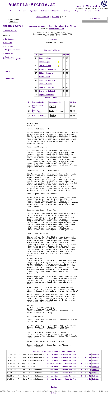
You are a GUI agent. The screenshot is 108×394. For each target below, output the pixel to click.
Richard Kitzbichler (37, 111)
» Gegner (76, 11)
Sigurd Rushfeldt (46, 95)
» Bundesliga (8, 39)
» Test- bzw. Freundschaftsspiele (12, 58)
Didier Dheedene (46, 73)
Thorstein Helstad (47, 91)
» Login (7, 71)
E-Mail (53, 393)
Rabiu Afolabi (45, 66)
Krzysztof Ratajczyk (48, 70)
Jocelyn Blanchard (47, 80)
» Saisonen (21, 11)
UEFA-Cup (55, 17)
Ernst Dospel (44, 62)
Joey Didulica (45, 58)
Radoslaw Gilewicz (40, 116)
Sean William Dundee (37, 106)
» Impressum (9, 78)
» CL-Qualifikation (11, 50)
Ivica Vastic (44, 77)
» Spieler (33, 11)
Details (95, 354)
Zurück (54, 387)
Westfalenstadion (56, 29)
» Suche (97, 11)
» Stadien (87, 11)
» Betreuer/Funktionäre (49, 11)
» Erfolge (66, 11)
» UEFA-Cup (8, 54)
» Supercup (8, 46)
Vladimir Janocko (46, 88)
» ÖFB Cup (7, 43)
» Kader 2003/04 (10, 31)
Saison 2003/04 (13, 26)
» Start (11, 11)
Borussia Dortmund (37, 26)
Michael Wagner (45, 84)
